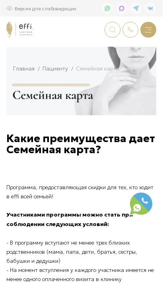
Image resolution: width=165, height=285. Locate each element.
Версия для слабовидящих (45, 8)
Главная (24, 94)
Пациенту (55, 94)
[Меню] (148, 30)
